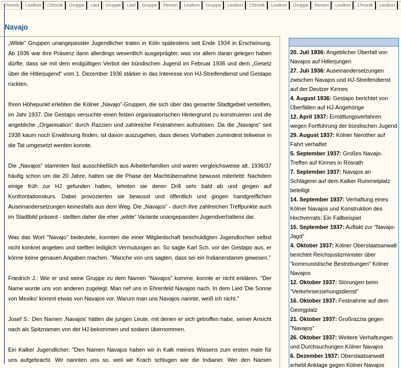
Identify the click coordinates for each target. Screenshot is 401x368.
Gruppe (77, 5)
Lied (95, 5)
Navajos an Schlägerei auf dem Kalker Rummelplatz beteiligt (340, 181)
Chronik (11, 5)
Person (170, 5)
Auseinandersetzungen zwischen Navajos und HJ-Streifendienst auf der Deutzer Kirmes (340, 79)
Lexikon (33, 5)
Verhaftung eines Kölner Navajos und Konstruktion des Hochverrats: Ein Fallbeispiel (339, 208)
